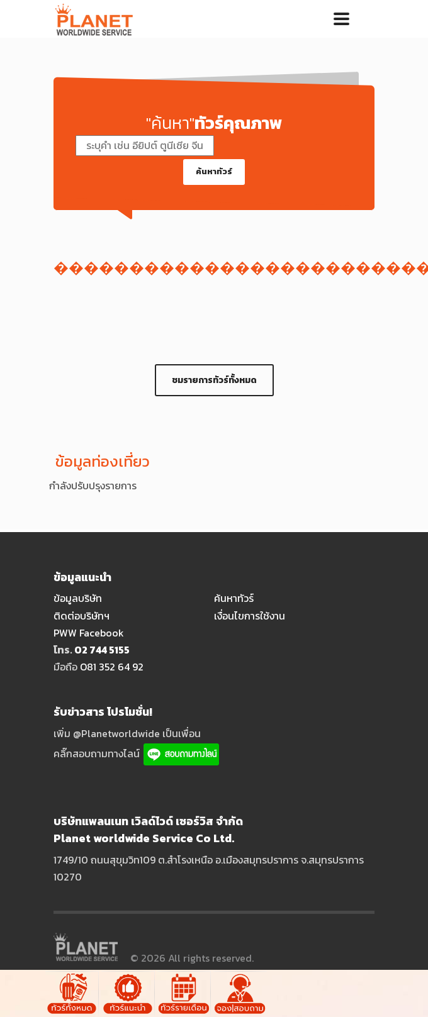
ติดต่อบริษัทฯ (82, 615)
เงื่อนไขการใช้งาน (249, 615)
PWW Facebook (89, 632)
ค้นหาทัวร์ (214, 171)
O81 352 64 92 (112, 666)
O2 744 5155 (102, 649)
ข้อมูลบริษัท (78, 598)
